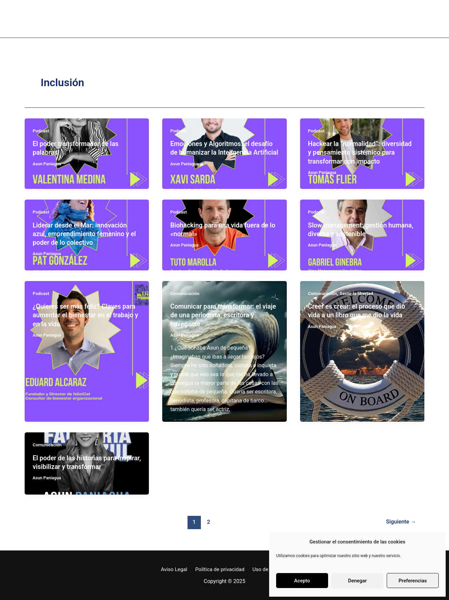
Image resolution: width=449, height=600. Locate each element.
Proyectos (234, 19)
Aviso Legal (175, 568)
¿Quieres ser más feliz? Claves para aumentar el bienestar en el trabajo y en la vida (86, 314)
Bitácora (281, 19)
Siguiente (400, 520)
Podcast (188, 19)
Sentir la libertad (357, 292)
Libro (149, 19)
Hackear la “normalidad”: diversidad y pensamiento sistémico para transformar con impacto (361, 152)
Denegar (357, 581)
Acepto (302, 581)
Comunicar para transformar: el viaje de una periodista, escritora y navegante (221, 314)
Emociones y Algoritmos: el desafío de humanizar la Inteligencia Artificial (223, 152)
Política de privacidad (219, 568)
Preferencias (413, 581)
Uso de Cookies (268, 568)
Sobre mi (108, 19)
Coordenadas (334, 19)
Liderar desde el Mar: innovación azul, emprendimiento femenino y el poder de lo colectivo (86, 233)
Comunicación (185, 292)
